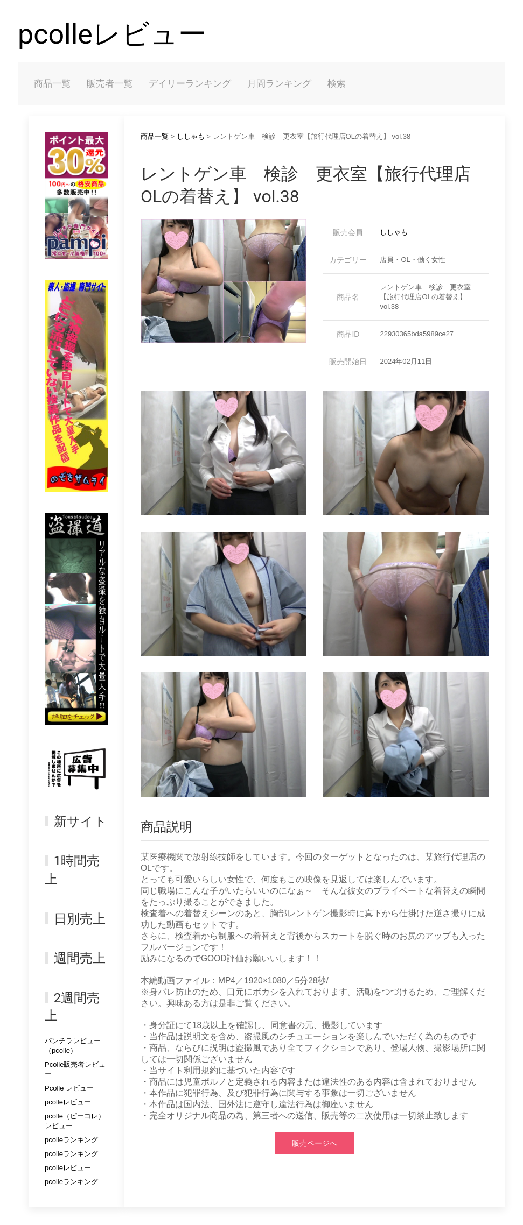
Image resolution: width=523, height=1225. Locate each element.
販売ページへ (314, 1143)
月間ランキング (279, 83)
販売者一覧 (110, 83)
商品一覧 (52, 83)
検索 (336, 83)
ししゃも (191, 136)
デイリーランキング (190, 83)
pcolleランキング (71, 1140)
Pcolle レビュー (69, 1088)
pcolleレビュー (112, 34)
